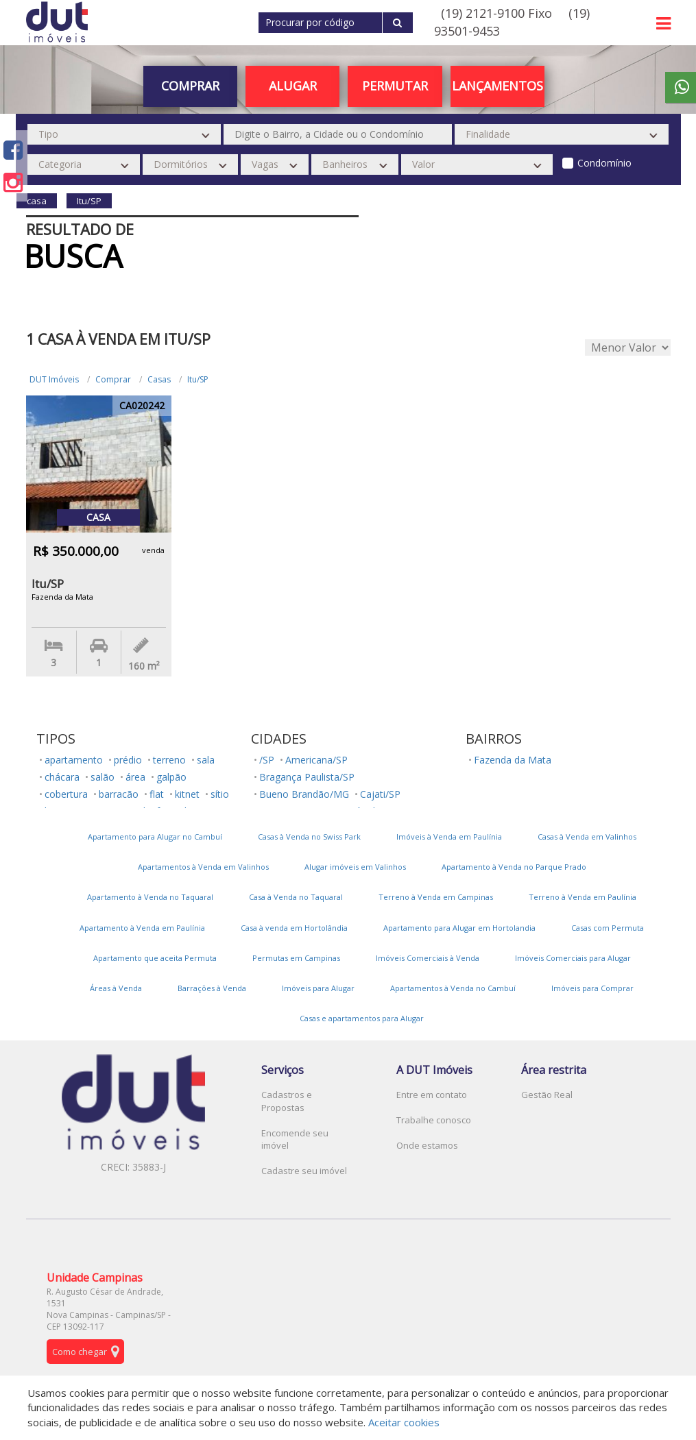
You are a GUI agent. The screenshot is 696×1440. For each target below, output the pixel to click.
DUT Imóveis (54, 379)
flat (156, 794)
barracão (119, 794)
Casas (159, 379)
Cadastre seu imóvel (304, 1170)
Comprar (190, 85)
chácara (62, 776)
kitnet (187, 794)
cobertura (66, 794)
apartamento (74, 759)
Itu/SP (197, 379)
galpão (171, 776)
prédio (128, 759)
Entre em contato (431, 1094)
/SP (266, 759)
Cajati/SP (380, 794)
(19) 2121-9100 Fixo (496, 13)
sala (206, 759)
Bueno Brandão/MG (304, 794)
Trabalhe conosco (433, 1120)
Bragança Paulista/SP (307, 776)
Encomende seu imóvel (294, 1139)
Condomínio (604, 163)
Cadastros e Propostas (286, 1101)
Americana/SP (316, 759)
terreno (169, 759)
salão (103, 776)
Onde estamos (427, 1145)
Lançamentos (497, 85)
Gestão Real (547, 1094)
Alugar (293, 85)
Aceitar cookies (404, 1422)
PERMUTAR (395, 85)
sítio (220, 794)
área (135, 776)
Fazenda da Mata (512, 759)
